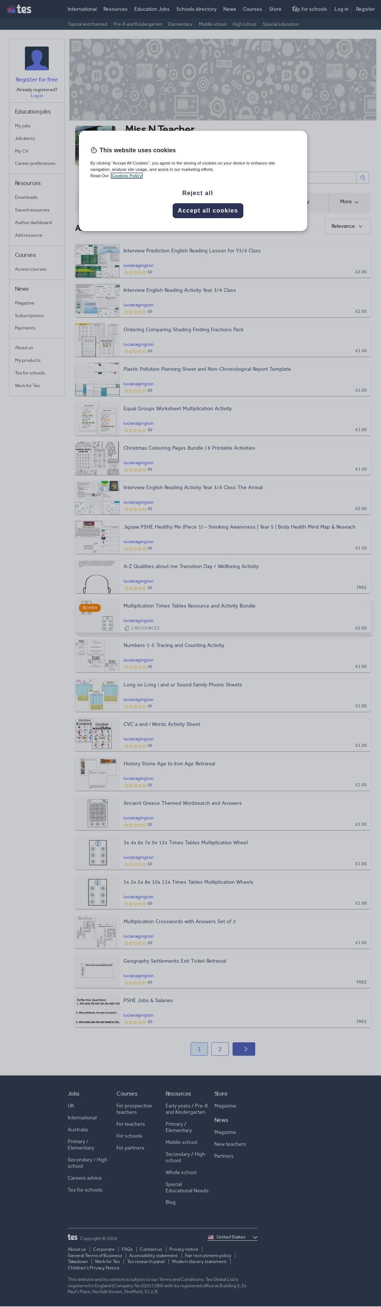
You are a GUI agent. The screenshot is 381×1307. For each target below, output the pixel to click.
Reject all (197, 193)
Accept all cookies (208, 210)
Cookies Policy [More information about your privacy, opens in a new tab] (127, 175)
